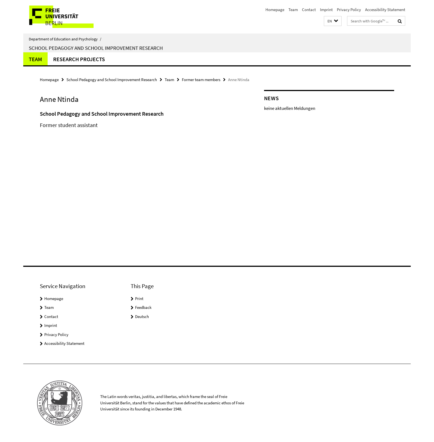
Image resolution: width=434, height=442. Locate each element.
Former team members (201, 79)
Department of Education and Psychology (65, 39)
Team (293, 9)
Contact (309, 9)
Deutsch (142, 316)
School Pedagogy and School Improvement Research (96, 48)
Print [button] (139, 298)
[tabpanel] (141, 125)
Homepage (274, 9)
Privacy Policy (349, 9)
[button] (333, 21)
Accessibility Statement (385, 9)
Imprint (326, 9)
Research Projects (79, 59)
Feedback (143, 307)
